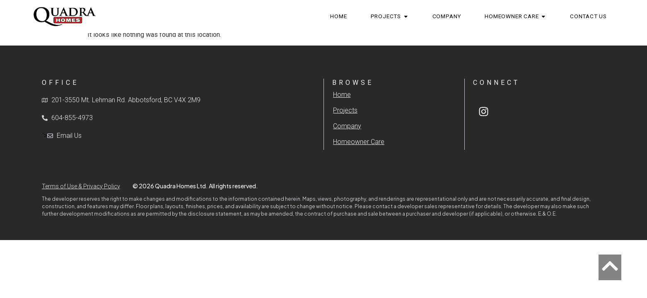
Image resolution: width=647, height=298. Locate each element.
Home (342, 95)
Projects (345, 110)
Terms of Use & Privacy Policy (81, 186)
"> (62, 136)
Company (347, 126)
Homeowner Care (358, 142)
